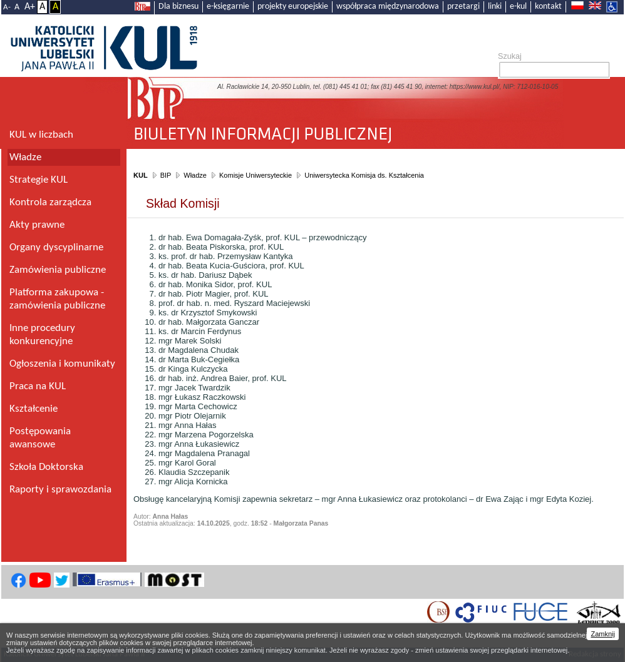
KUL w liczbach (41, 135)
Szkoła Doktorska (46, 467)
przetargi (463, 6)
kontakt (548, 6)
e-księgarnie (228, 6)
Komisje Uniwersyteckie (255, 175)
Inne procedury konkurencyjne (42, 335)
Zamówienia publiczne (57, 270)
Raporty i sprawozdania (60, 489)
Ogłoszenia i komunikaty (62, 364)
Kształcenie (33, 409)
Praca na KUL (37, 386)
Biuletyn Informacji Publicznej (375, 129)
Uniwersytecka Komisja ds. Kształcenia (364, 175)
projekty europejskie (292, 6)
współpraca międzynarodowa (387, 6)
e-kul (518, 6)
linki (495, 6)
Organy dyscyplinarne (56, 247)
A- (7, 7)
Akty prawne (37, 225)
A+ (29, 7)
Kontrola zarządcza (50, 202)
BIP (166, 175)
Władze (195, 175)
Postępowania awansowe (40, 438)
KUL (140, 175)
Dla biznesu (178, 6)
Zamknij (603, 634)
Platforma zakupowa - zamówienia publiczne (57, 299)
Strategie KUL (38, 180)
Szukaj (510, 56)
